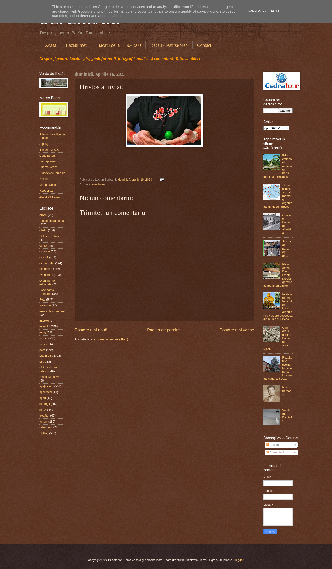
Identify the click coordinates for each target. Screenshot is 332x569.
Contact (204, 45)
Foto (42, 299)
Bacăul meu (77, 45)
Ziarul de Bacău (49, 196)
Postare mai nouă (91, 330)
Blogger (238, 560)
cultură (43, 257)
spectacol (45, 392)
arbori (43, 215)
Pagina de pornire (163, 330)
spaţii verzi (46, 386)
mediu (43, 338)
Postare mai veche (237, 330)
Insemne (45, 305)
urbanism (45, 427)
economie (45, 269)
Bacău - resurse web (169, 45)
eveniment (99, 184)
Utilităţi (43, 433)
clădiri (43, 230)
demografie (46, 263)
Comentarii (275, 452)
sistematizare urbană (48, 369)
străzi (43, 409)
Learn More (256, 11)
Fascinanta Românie (46, 291)
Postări (272, 444)
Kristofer (44, 179)
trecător (44, 415)
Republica (46, 190)
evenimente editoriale (47, 282)
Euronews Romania (52, 173)
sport (42, 398)
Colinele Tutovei (50, 236)
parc (42, 350)
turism (43, 421)
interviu (44, 320)
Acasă (50, 45)
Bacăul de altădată (51, 220)
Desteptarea (47, 161)
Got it (276, 11)
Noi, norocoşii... (286, 390)
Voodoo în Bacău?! (287, 416)
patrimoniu (46, 355)
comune (44, 251)
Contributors (47, 155)
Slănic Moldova (49, 377)
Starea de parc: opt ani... (286, 248)
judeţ (42, 332)
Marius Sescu (48, 185)
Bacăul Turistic (49, 149)
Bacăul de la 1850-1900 (119, 45)
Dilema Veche (48, 167)
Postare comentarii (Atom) (111, 339)
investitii (44, 326)
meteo (43, 344)
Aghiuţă (44, 144)
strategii (44, 404)
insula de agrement (52, 311)
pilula (42, 361)
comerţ (43, 245)
